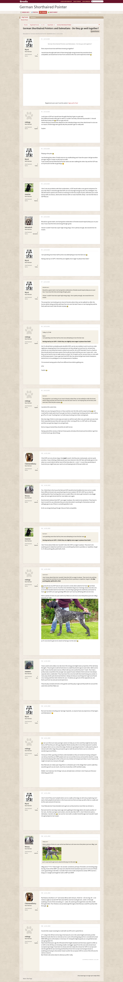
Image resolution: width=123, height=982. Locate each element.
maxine (27, 194)
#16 (42, 738)
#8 (42, 326)
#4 (42, 184)
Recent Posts (24, 20)
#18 (42, 836)
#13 (42, 569)
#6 (42, 250)
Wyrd (54, 34)
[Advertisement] (61, 87)
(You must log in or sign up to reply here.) (89, 976)
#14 (42, 661)
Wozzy (27, 496)
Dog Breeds (86, 1)
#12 (42, 528)
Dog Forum (77, 1)
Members (33, 17)
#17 (42, 793)
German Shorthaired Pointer (38, 34)
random (28, 672)
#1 (42, 39)
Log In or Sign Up (66, 1)
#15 (42, 706)
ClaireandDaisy (30, 464)
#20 (42, 926)
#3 (42, 149)
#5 (42, 217)
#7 (42, 282)
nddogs (27, 122)
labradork (28, 227)
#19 (42, 893)
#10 (42, 453)
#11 (42, 485)
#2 (42, 112)
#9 (42, 390)
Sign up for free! (73, 103)
